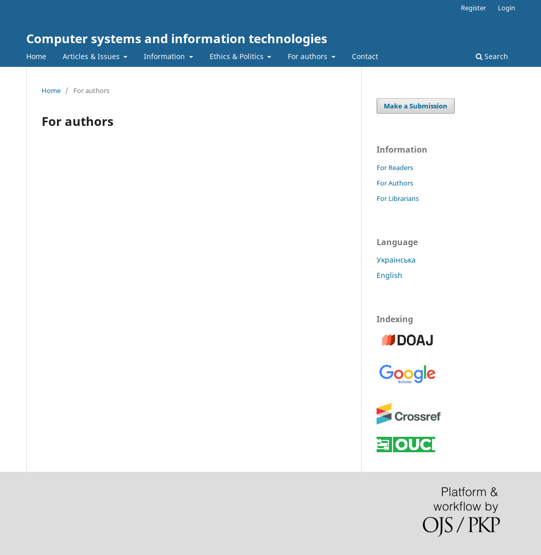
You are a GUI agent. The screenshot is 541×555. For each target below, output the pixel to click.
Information (165, 56)
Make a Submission (415, 105)
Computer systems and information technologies (176, 38)
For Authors (395, 183)
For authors (308, 56)
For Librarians (398, 198)
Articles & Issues (92, 56)
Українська (396, 260)
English (389, 275)
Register (473, 7)
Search (492, 56)
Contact (365, 56)
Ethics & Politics (238, 56)
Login (506, 7)
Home (36, 56)
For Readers (395, 167)
